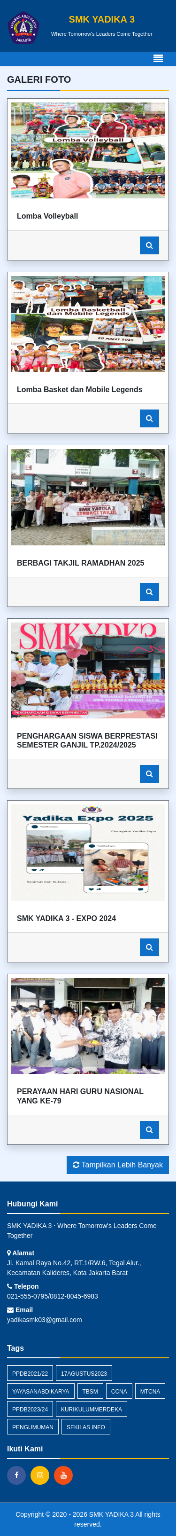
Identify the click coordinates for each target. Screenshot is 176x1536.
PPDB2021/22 (30, 1374)
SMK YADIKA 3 (110, 1514)
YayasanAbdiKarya (40, 1391)
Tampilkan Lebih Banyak (118, 1165)
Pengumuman (33, 1427)
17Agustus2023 (84, 1374)
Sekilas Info (86, 1427)
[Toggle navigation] (158, 59)
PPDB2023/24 (30, 1409)
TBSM (90, 1391)
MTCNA (150, 1391)
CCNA (119, 1391)
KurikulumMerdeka (91, 1409)
